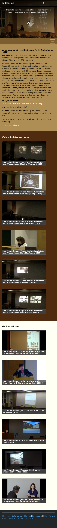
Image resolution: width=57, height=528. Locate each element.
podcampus (8, 3)
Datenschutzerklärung (21, 516)
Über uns (6, 516)
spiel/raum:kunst (12, 125)
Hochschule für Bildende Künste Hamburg (22, 104)
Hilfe (45, 516)
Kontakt (52, 516)
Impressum (37, 516)
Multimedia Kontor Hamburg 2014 (18, 518)
